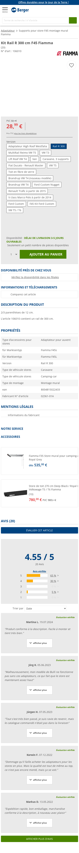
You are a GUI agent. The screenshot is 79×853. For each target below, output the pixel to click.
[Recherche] (35, 20)
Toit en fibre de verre (21, 172)
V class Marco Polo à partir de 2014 (29, 197)
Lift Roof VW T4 (17, 159)
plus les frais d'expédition (25, 133)
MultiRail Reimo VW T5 (22, 152)
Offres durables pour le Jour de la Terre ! (43, 2)
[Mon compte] (66, 9)
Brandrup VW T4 (18, 184)
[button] (39, 461)
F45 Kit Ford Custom (42, 203)
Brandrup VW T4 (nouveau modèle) (29, 178)
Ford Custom (16, 203)
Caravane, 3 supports (56, 159)
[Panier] (73, 9)
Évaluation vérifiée (65, 617)
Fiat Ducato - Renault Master (25, 165)
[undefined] (52, 461)
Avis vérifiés (39, 571)
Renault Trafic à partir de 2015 (27, 191)
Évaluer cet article (39, 530)
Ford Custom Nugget (46, 184)
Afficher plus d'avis (39, 839)
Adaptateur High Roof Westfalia (27, 146)
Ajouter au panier (43, 254)
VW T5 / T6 (14, 210)
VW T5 (53, 165)
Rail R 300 (59, 146)
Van (34, 159)
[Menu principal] (5, 10)
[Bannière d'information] (40, 2)
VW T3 (45, 152)
